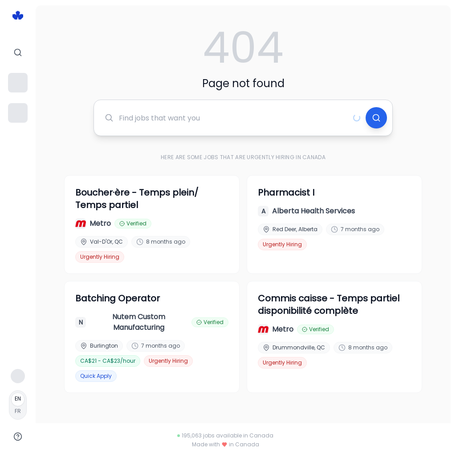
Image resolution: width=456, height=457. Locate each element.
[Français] (18, 405)
